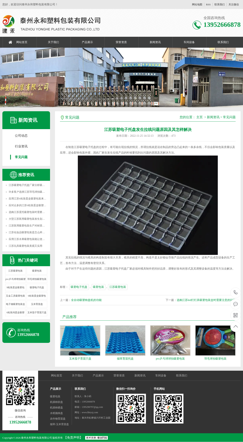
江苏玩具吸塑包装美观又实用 (25, 245)
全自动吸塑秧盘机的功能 (86, 300)
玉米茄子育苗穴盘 (36, 312)
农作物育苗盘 (58, 418)
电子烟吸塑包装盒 (15, 304)
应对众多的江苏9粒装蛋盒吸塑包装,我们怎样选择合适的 (41, 205)
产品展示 (87, 42)
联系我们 (219, 4)
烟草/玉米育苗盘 (59, 424)
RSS (208, 4)
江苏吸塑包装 (15, 270)
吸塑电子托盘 (37, 287)
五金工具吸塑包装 (15, 295)
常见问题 (21, 157)
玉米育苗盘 (37, 304)
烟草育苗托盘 (125, 358)
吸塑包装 (37, 270)
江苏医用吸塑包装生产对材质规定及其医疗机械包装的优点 (42, 225)
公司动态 (21, 135)
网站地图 (197, 4)
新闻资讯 (155, 42)
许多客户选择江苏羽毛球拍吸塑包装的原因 (33, 191)
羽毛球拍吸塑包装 (36, 279)
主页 (199, 117)
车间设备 (189, 42)
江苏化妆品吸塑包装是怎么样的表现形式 (32, 232)
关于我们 (53, 42)
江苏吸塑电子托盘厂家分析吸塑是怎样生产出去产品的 (40, 185)
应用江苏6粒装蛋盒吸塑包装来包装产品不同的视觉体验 (40, 198)
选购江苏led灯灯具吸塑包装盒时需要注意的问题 (206, 300)
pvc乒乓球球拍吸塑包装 (170, 358)
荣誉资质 (121, 42)
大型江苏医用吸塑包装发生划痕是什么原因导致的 (37, 218)
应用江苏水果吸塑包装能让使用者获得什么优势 (36, 239)
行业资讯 (21, 146)
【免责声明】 (73, 437)
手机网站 (159, 388)
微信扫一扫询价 (126, 388)
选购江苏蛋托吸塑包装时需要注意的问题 (32, 212)
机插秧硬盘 (56, 407)
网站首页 (21, 42)
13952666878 (235, 292)
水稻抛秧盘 (56, 413)
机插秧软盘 (56, 401)
